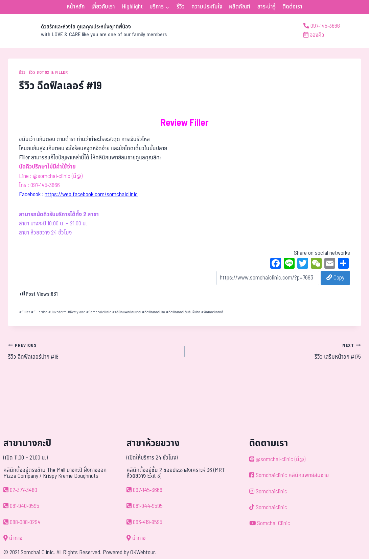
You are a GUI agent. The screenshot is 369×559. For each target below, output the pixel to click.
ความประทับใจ (206, 6)
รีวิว (181, 6)
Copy (335, 277)
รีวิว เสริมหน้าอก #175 (275, 351)
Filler (24, 312)
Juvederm (57, 312)
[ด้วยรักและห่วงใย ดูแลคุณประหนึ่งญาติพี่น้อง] (87, 30)
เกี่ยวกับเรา (103, 6)
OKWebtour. (143, 552)
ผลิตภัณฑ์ (239, 6)
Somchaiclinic (98, 312)
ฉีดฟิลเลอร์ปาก (153, 312)
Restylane (76, 312)
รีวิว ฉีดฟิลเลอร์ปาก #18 (93, 351)
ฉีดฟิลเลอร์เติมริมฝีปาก (183, 312)
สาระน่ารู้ (266, 6)
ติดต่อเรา (292, 6)
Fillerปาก (39, 312)
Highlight (132, 6)
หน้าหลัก (76, 6)
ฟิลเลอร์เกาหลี (212, 312)
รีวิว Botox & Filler (48, 72)
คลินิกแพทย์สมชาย (126, 312)
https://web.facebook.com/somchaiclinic (91, 194)
